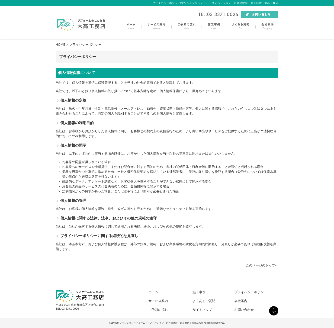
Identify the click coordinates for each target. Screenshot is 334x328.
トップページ (131, 25)
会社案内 (266, 25)
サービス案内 (156, 25)
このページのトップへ (262, 265)
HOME (60, 44)
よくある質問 (240, 25)
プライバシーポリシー (250, 292)
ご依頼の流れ (186, 25)
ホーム (153, 292)
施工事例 (214, 25)
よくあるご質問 (204, 301)
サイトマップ (202, 310)
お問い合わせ (244, 310)
